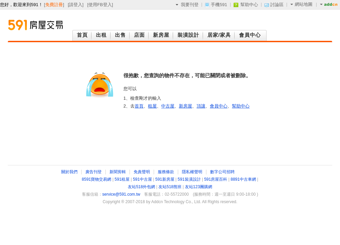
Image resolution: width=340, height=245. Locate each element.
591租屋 (122, 179)
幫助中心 (249, 4)
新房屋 (185, 106)
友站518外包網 (141, 186)
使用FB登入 (100, 4)
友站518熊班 (170, 186)
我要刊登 (190, 4)
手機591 (219, 4)
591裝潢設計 (189, 179)
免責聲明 (142, 171)
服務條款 (166, 171)
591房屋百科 (215, 179)
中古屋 (167, 106)
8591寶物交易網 (97, 179)
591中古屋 (142, 179)
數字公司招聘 (222, 171)
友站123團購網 (198, 186)
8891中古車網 (243, 179)
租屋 (152, 106)
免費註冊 (54, 4)
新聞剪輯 (117, 171)
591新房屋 (164, 179)
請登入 (75, 4)
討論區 (277, 4)
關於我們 (69, 171)
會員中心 (218, 106)
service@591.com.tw (121, 194)
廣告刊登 (93, 171)
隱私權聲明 (192, 171)
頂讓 (201, 106)
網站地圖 (301, 4)
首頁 (139, 106)
